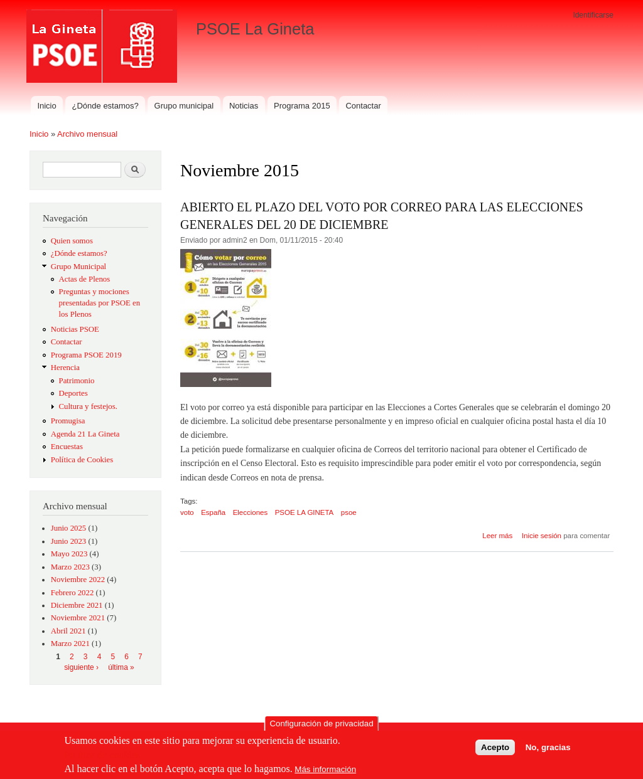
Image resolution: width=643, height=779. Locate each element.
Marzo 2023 (70, 567)
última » (121, 667)
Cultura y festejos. (88, 406)
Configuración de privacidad (321, 726)
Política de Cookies (82, 459)
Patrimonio (77, 380)
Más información (325, 771)
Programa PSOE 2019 (86, 355)
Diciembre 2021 (77, 605)
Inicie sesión (541, 535)
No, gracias (548, 749)
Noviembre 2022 (78, 579)
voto (187, 512)
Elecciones (250, 512)
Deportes (73, 393)
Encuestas (67, 446)
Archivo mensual (87, 134)
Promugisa (68, 420)
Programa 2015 (302, 105)
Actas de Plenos (85, 279)
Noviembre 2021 (78, 617)
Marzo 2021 (70, 643)
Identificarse (593, 15)
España (213, 512)
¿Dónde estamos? (105, 105)
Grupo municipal (184, 105)
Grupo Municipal (78, 266)
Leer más (497, 535)
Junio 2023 (68, 541)
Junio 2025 (68, 528)
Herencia (65, 367)
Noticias (243, 105)
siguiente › (81, 667)
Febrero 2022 (72, 592)
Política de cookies (102, 757)
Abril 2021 (68, 631)
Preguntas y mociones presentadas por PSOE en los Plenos (100, 303)
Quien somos (72, 240)
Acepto (495, 749)
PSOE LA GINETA (304, 512)
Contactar (363, 105)
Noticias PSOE (75, 329)
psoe (349, 512)
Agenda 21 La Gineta (85, 434)
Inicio (46, 105)
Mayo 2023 (69, 553)
